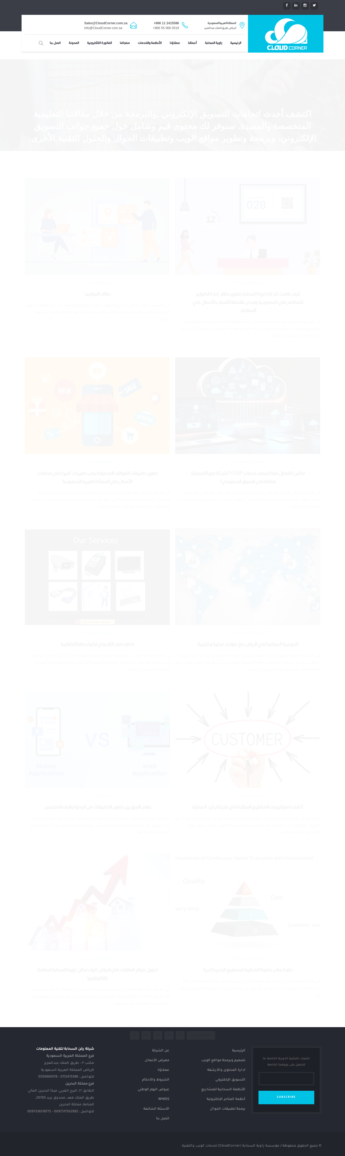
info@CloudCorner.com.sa (103, 28)
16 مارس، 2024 (91, 605)
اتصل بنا (55, 43)
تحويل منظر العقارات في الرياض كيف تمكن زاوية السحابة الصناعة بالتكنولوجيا (97, 946)
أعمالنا (192, 43)
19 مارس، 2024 (91, 433)
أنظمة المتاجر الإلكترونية (226, 1099)
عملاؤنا (175, 43)
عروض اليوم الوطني (153, 1090)
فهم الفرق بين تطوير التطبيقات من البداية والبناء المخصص (97, 779)
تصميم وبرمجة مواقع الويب (223, 1060)
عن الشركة (160, 1051)
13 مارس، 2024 (91, 767)
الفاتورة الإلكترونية (99, 43)
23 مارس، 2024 (91, 254)
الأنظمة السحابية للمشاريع (223, 1090)
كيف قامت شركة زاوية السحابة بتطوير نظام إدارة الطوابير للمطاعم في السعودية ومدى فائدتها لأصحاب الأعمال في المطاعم (247, 274)
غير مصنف (258, 255)
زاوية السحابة (213, 43)
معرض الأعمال (157, 1060)
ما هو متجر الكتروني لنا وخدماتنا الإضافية (97, 616)
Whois (163, 1099)
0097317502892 (66, 1112)
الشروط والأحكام (155, 1080)
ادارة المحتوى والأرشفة (226, 1070)
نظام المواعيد (97, 266)
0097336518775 (39, 1112)
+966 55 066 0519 (166, 28)
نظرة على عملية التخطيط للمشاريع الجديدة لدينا (247, 942)
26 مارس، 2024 (242, 254)
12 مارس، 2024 (242, 930)
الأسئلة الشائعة (156, 1109)
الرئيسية (235, 43)
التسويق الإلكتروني (230, 1080)
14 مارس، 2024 (242, 767)
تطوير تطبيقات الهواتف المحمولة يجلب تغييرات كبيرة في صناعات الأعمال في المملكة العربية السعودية (97, 449)
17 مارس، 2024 (242, 605)
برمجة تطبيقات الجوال (227, 1109)
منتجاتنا (125, 43)
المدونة (74, 43)
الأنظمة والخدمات (150, 43)
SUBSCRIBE (286, 1097)
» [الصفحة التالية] (135, 1007)
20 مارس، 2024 (242, 433)
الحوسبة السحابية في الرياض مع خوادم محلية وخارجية (247, 616)
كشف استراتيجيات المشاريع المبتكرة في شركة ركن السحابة (247, 779)
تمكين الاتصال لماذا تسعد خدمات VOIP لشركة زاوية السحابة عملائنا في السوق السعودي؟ (248, 449)
